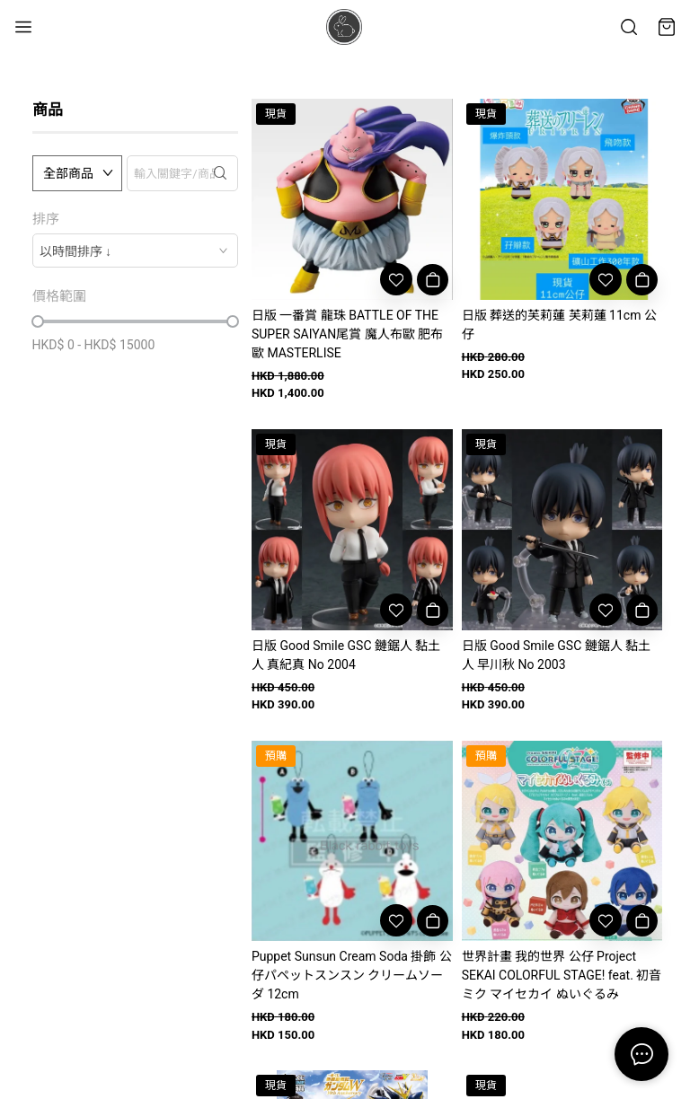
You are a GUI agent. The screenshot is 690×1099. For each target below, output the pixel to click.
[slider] (37, 321)
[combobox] (135, 250)
